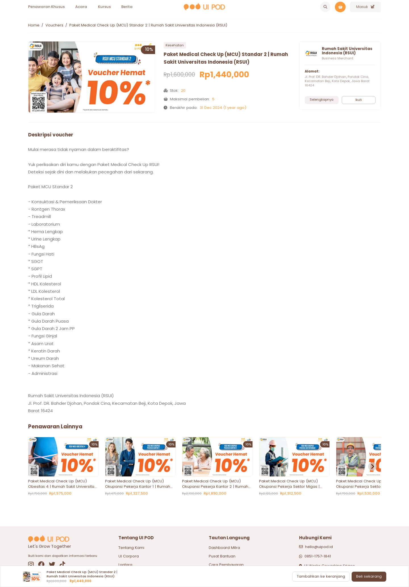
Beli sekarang (369, 576)
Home (33, 25)
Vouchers (54, 25)
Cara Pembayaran (226, 564)
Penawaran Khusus (46, 6)
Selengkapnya (321, 99)
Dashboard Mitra (224, 547)
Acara (81, 6)
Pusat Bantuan (222, 556)
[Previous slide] (36, 466)
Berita (127, 6)
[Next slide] (372, 466)
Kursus (104, 6)
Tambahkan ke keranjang (321, 576)
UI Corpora (128, 556)
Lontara (125, 564)
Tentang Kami (131, 547)
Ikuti (358, 100)
